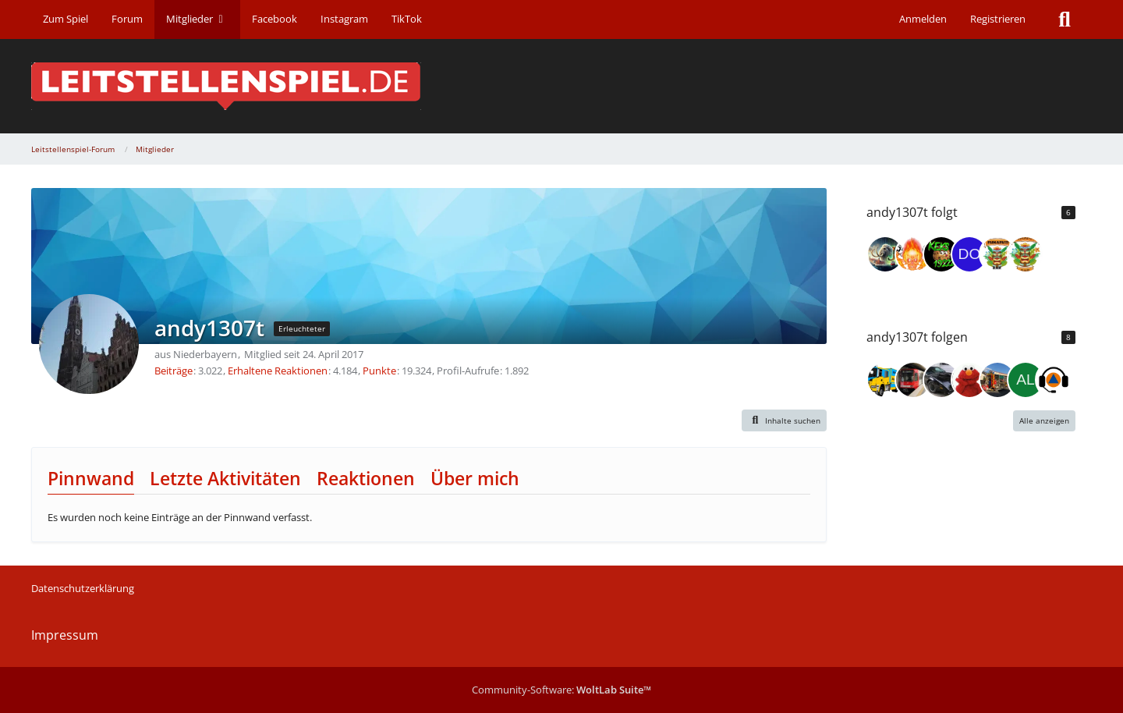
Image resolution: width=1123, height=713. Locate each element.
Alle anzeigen (1044, 420)
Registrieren (998, 19)
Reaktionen (366, 478)
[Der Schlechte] (913, 380)
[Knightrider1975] (941, 380)
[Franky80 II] (913, 254)
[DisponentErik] (1053, 380)
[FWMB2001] (997, 254)
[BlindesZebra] (997, 380)
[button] (784, 420)
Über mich (474, 478)
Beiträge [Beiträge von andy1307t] (173, 371)
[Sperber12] (885, 380)
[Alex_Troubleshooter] (1025, 380)
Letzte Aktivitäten (225, 478)
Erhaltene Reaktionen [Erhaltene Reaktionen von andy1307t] (278, 371)
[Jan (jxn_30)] (885, 254)
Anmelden (923, 19)
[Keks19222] (941, 254)
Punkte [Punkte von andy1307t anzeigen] (379, 371)
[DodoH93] (969, 254)
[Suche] (1064, 19)
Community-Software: (561, 690)
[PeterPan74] (969, 380)
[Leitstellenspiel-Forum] (561, 86)
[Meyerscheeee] (1025, 254)
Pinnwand (91, 478)
